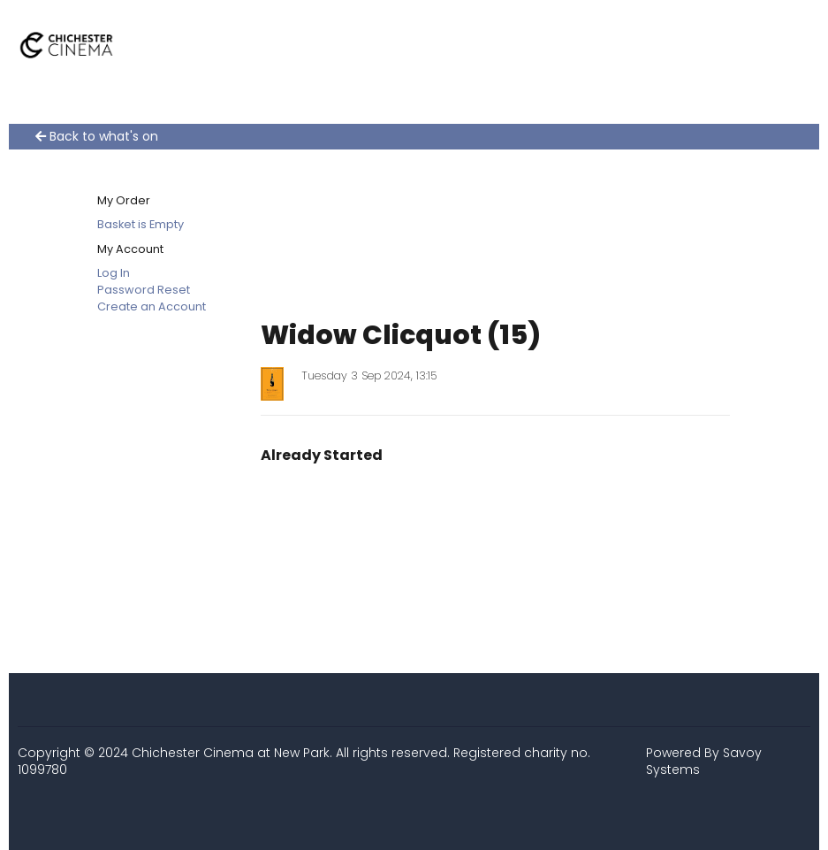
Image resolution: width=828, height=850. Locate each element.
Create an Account (151, 306)
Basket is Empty (140, 224)
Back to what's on (96, 136)
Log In (113, 272)
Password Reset (143, 289)
